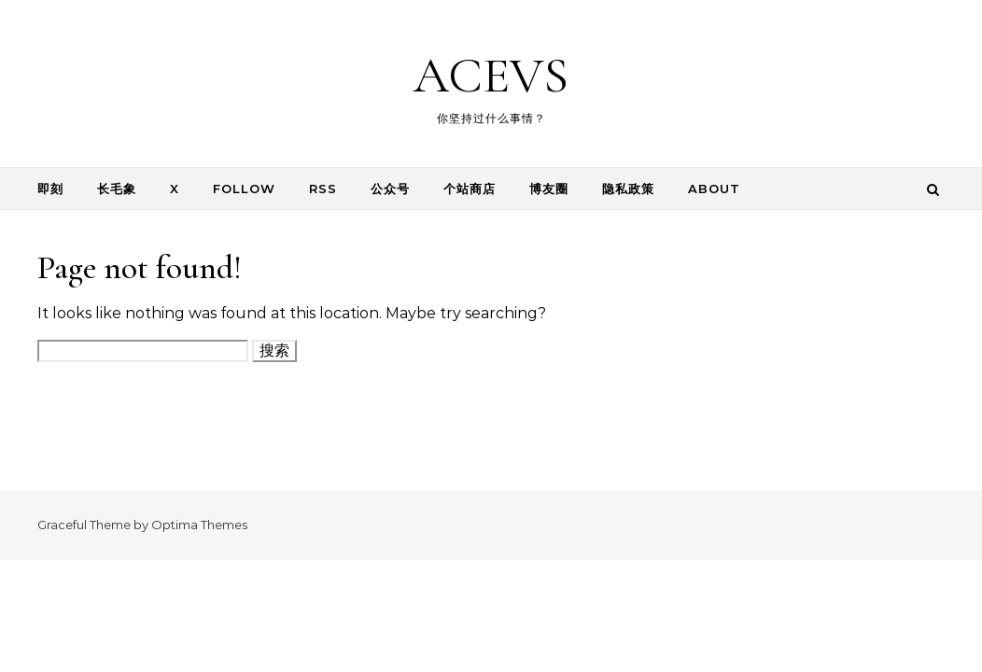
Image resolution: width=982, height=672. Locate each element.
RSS (323, 188)
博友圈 (548, 188)
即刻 (50, 188)
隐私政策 (628, 188)
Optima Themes (199, 524)
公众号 (390, 188)
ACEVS (491, 75)
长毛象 (116, 188)
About (714, 188)
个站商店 (469, 188)
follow (244, 188)
